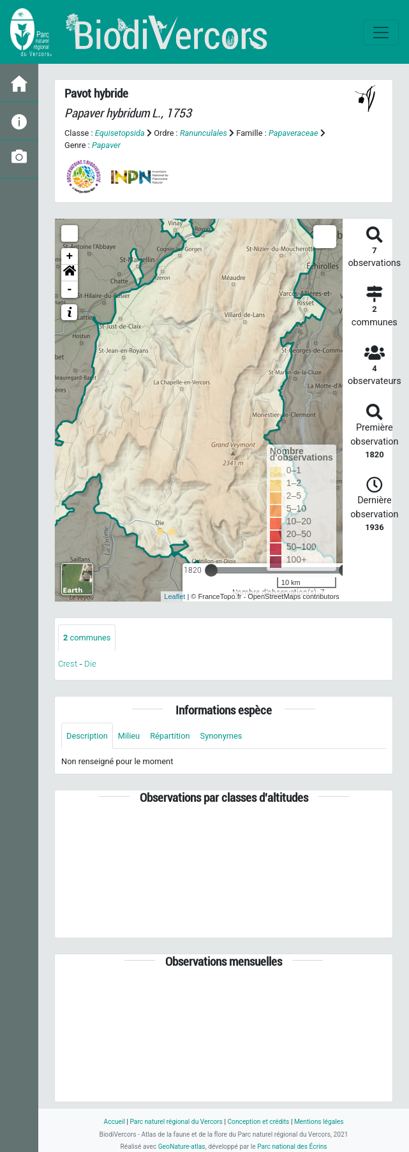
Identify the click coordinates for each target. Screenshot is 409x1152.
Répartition (170, 736)
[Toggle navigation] (381, 32)
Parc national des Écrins (292, 1146)
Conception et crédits (258, 1122)
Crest (67, 663)
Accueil (113, 1122)
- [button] (69, 289)
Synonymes (221, 736)
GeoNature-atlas (181, 1146)
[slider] (211, 570)
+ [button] (69, 256)
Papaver (106, 145)
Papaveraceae (293, 133)
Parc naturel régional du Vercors (176, 1122)
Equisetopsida (120, 133)
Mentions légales (319, 1122)
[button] (69, 273)
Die (90, 663)
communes (86, 637)
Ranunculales (203, 133)
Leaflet (174, 596)
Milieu (129, 736)
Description (87, 736)
